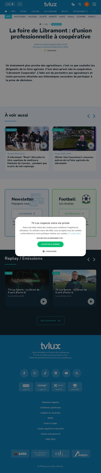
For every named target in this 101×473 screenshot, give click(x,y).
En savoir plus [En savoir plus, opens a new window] (74, 233)
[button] (50, 238)
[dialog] (50, 236)
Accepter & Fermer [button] (50, 244)
